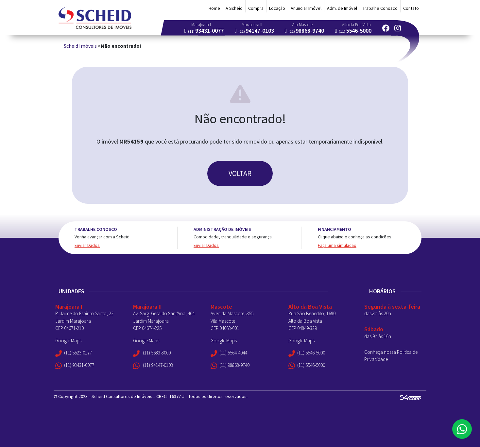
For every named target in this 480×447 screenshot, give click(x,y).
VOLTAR (240, 173)
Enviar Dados (87, 245)
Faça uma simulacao (337, 245)
